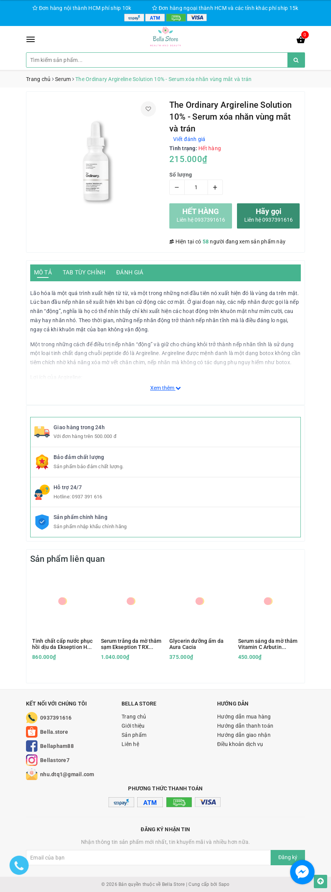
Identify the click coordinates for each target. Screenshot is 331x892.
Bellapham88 (57, 746)
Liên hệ (130, 744)
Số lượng (180, 175)
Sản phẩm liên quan (67, 559)
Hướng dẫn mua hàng (244, 717)
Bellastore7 (55, 760)
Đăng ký (287, 857)
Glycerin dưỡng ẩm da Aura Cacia (196, 644)
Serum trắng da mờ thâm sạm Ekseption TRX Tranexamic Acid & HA (131, 644)
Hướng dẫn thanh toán (245, 726)
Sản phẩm (134, 735)
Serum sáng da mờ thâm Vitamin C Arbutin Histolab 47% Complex (268, 644)
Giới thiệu (133, 726)
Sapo (224, 884)
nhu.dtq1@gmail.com (67, 774)
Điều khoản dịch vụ (240, 744)
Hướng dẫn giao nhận (244, 735)
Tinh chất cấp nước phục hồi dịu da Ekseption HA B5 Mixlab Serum (62, 644)
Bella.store (54, 732)
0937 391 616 (87, 497)
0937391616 (56, 718)
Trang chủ (134, 717)
